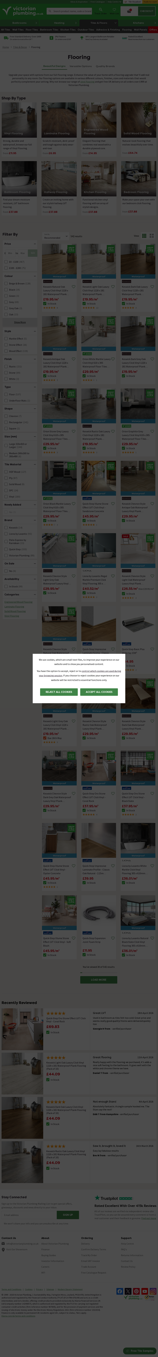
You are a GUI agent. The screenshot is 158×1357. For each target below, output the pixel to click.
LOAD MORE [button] (98, 979)
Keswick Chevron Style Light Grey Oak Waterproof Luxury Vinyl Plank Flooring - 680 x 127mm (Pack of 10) (56, 579)
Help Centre (114, 1)
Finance (45, 1249)
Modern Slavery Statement (70, 1289)
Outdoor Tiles (86, 29)
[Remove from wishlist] (73, 287)
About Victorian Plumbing (55, 1243)
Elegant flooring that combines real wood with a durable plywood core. (97, 144)
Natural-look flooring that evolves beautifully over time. (137, 142)
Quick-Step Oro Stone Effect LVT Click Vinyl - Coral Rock (94, 797)
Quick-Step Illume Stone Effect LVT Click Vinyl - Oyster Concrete (56, 869)
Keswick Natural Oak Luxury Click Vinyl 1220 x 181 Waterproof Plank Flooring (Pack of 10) (55, 290)
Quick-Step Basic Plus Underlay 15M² (133, 651)
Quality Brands (105, 66)
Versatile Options (81, 66)
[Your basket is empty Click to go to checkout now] (138, 11)
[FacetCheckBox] (6, 261)
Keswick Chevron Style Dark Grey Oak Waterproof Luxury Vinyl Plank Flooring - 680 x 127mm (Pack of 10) (57, 797)
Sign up (68, 1215)
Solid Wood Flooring (15, 611)
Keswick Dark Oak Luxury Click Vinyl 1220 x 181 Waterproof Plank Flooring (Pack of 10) (135, 290)
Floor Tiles (32, 29)
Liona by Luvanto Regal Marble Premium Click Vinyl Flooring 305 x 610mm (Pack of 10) (95, 579)
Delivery (85, 1243)
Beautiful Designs (54, 66)
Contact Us (127, 1261)
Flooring (127, 29)
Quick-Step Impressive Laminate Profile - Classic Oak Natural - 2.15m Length (96, 869)
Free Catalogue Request (93, 1272)
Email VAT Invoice (90, 1261)
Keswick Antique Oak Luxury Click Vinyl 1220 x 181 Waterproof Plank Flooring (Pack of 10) (55, 362)
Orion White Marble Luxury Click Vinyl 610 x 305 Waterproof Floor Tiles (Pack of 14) (96, 362)
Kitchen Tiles (67, 29)
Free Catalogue (98, 1)
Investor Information (52, 1261)
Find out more (148, 1218)
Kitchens (144, 23)
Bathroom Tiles (49, 29)
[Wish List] (114, 11)
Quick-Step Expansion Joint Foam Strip (94, 940)
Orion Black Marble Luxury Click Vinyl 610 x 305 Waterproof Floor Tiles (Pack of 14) (57, 507)
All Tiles (5, 29)
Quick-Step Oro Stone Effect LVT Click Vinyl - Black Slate (133, 797)
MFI (43, 1272)
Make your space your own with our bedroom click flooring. (138, 201)
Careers (45, 1266)
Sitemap (50, 1289)
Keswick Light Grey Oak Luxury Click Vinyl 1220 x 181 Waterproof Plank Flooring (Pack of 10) (55, 725)
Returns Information (132, 1255)
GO (33, 253)
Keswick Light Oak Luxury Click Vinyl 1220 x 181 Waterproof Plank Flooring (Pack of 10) (96, 290)
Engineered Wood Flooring (18, 601)
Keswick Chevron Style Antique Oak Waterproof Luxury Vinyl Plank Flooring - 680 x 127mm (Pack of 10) (135, 507)
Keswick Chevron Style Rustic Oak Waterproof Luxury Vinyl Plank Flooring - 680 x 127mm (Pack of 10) (95, 725)
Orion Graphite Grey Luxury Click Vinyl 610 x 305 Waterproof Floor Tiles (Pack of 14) (136, 435)
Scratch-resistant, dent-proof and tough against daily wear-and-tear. (58, 144)
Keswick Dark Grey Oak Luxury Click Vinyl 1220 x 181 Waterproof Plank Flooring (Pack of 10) (134, 362)
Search (50, 11)
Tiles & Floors (104, 22)
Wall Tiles (17, 29)
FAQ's (124, 1249)
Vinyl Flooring (11, 615)
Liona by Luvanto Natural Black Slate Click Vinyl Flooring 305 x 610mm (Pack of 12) (135, 942)
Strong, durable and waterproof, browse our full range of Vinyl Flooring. (17, 144)
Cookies (29, 1289)
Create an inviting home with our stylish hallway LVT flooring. (58, 203)
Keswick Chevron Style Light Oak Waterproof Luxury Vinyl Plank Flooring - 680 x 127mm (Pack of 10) (134, 579)
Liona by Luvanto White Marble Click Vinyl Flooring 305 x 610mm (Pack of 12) (134, 869)
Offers (153, 29)
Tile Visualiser (135, 1)
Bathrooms (24, 23)
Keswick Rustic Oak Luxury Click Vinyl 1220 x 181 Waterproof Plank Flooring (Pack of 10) (96, 435)
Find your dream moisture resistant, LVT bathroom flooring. (16, 203)
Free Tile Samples (139, 1351)
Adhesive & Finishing (108, 29)
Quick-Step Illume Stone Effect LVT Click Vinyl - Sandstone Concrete (95, 507)
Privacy (39, 1289)
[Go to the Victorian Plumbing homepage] (23, 11)
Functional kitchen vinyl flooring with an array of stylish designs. (95, 203)
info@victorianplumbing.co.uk (22, 1243)
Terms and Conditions (11, 1289)
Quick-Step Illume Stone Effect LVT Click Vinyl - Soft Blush (57, 942)
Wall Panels (140, 29)
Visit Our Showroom (16, 1249)
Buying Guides (48, 1255)
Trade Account (150, 1)
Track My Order (89, 1255)
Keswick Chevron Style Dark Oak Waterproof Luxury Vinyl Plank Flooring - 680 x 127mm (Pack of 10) (134, 725)
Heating (65, 23)
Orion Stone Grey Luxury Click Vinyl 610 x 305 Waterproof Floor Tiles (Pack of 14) (56, 435)
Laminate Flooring (14, 606)
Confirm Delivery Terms (93, 1249)
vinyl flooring (87, 81)
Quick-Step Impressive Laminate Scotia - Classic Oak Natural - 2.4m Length (96, 653)
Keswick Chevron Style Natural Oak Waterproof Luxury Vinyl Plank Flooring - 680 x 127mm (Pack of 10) (56, 653)
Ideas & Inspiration (79, 1)
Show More (20, 322)
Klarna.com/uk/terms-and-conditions (18, 1316)
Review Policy (128, 1266)
